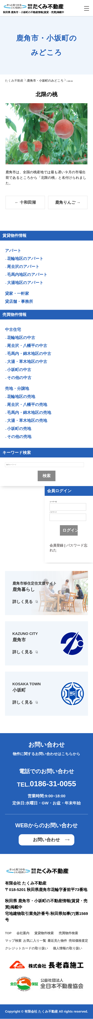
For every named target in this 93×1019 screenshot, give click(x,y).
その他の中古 (19, 378)
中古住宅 (13, 330)
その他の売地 (19, 437)
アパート (13, 251)
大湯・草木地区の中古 (27, 362)
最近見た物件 (57, 941)
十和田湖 (25, 202)
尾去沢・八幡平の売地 (27, 405)
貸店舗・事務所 (19, 302)
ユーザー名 (53, 502)
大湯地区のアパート (25, 283)
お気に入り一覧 (34, 941)
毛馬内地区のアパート (27, 275)
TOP (8, 933)
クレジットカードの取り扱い (26, 948)
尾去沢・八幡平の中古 (27, 346)
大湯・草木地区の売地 (27, 421)
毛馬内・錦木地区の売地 (29, 413)
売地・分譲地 (17, 389)
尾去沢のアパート (23, 266)
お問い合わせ (46, 840)
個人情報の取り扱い (67, 948)
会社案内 (22, 933)
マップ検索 (13, 941)
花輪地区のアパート (25, 258)
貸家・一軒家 (17, 294)
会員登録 (56, 546)
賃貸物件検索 (44, 933)
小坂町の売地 (19, 429)
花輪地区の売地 (21, 397)
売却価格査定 (78, 941)
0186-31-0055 (53, 784)
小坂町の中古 (19, 370)
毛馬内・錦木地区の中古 (29, 354)
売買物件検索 (68, 933)
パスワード (53, 512)
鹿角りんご (68, 202)
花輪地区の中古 (21, 338)
